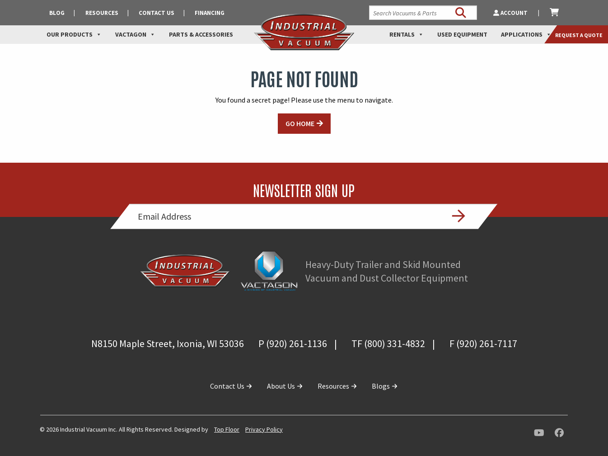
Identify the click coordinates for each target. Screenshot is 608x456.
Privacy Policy (264, 429)
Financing (209, 13)
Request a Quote (579, 35)
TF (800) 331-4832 (388, 343)
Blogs (385, 385)
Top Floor (226, 429)
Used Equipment (462, 34)
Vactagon (135, 34)
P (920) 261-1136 (292, 343)
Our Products (74, 34)
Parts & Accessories (201, 34)
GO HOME (299, 123)
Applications (526, 34)
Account (511, 13)
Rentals (406, 34)
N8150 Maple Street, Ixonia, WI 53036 (167, 343)
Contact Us (156, 13)
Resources (101, 13)
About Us (285, 385)
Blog (57, 13)
